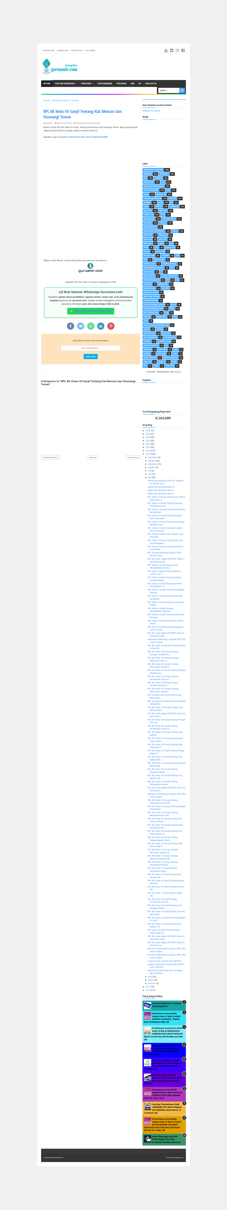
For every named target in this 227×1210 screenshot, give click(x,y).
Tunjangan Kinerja (152, 198)
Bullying (148, 210)
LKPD (174, 362)
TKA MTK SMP (149, 255)
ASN (162, 215)
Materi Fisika (149, 288)
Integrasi (148, 235)
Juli (150, 471)
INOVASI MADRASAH (152, 280)
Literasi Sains (164, 341)
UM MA (175, 231)
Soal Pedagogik (151, 313)
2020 (148, 450)
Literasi (147, 341)
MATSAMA (148, 284)
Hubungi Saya (62, 50)
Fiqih (161, 202)
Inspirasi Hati (150, 264)
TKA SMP (165, 255)
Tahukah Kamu (168, 219)
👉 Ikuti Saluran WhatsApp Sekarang (90, 311)
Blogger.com (179, 1157)
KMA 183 (163, 223)
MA (177, 280)
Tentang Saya (48, 50)
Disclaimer (90, 50)
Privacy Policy (77, 50)
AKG (163, 182)
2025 (148, 434)
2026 (148, 430)
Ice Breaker (149, 219)
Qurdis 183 (170, 247)
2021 (148, 447)
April (150, 977)
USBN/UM (158, 178)
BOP (177, 255)
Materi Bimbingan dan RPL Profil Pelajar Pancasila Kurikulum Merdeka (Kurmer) (166, 1139)
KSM (175, 317)
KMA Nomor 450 (150, 227)
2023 (148, 440)
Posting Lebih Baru (50, 457)
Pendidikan (86, 83)
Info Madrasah (150, 337)
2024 (148, 437)
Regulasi (148, 239)
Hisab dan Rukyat (170, 276)
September (153, 464)
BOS (145, 260)
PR (166, 345)
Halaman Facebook (151, 111)
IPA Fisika (148, 223)
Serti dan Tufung (151, 296)
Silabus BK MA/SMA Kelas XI (161, 490)
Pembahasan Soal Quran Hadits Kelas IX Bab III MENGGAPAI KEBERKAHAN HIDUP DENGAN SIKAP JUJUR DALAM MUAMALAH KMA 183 (163, 1034)
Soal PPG (160, 251)
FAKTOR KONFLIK (171, 358)
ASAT (176, 349)
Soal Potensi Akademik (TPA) (156, 325)
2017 (148, 987)
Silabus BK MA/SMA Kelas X (160, 493)
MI (171, 202)
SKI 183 (146, 251)
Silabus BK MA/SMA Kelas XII (161, 487)
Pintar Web (149, 272)
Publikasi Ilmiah (151, 292)
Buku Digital (151, 83)
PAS (145, 178)
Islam (146, 194)
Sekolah (147, 349)
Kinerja (161, 362)
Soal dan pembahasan (154, 186)
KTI (168, 280)
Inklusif (163, 210)
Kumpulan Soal (170, 264)
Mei (150, 477)
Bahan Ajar (159, 260)
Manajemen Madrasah (154, 268)
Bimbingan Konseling (84, 123)
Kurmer (147, 202)
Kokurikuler (170, 337)
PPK (145, 366)
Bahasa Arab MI (151, 300)
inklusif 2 (148, 243)
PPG (156, 247)
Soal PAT (163, 239)
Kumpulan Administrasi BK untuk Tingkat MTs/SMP (83, 137)
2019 (148, 454)
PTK (172, 268)
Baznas (147, 353)
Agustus (152, 467)
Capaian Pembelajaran (154, 305)
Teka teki (162, 349)
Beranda (93, 457)
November (153, 457)
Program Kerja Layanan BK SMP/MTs (164, 961)
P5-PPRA (165, 288)
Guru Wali (161, 317)
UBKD (146, 206)
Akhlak (147, 317)
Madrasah (163, 284)
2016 (148, 990)
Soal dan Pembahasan (65, 83)
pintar (159, 206)
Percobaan (121, 83)
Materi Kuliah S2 (151, 345)
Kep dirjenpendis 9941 (153, 309)
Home (47, 83)
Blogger (177, 372)
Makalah (163, 235)
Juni (150, 474)
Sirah (156, 366)
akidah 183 (161, 194)
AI (161, 272)
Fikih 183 (172, 198)
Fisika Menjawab (105, 83)
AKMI (161, 243)
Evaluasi (166, 333)
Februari (152, 983)
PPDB (146, 247)
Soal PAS (170, 366)
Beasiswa (161, 353)
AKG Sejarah (149, 333)
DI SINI (112, 282)
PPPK (172, 309)
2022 (148, 444)
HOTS (174, 305)
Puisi (146, 321)
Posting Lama (133, 457)
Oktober (152, 461)
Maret (151, 980)
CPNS (175, 353)
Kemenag (96, 123)
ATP (166, 313)
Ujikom (159, 329)
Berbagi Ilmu (59, 1157)
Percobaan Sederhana (154, 231)
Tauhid (147, 329)
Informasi (164, 174)
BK (140, 83)
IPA (171, 243)
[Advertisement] (87, 20)
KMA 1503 (147, 362)
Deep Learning (150, 358)
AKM (132, 83)
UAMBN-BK (174, 206)
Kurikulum (148, 215)
